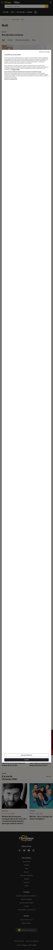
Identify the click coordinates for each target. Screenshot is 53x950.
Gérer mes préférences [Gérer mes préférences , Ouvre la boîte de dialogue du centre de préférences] (26, 755)
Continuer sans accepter (44, 51)
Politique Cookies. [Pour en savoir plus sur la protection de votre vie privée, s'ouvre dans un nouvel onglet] (15, 69)
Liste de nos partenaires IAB (10, 78)
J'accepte (26, 759)
